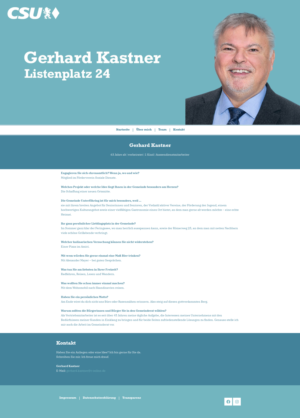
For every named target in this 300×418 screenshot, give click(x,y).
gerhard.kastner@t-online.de (85, 370)
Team (162, 130)
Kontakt (179, 130)
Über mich (144, 130)
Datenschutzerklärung (99, 398)
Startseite (123, 130)
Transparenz (131, 398)
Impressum (67, 398)
